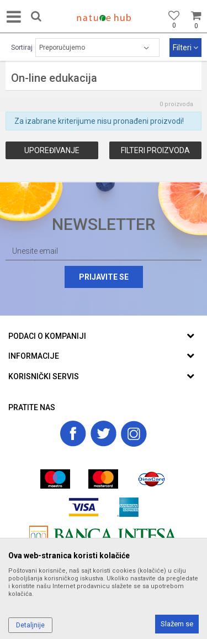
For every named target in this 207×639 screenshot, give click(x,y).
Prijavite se (104, 277)
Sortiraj (22, 47)
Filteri (185, 47)
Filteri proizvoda (155, 150)
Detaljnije (30, 625)
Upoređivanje (51, 150)
